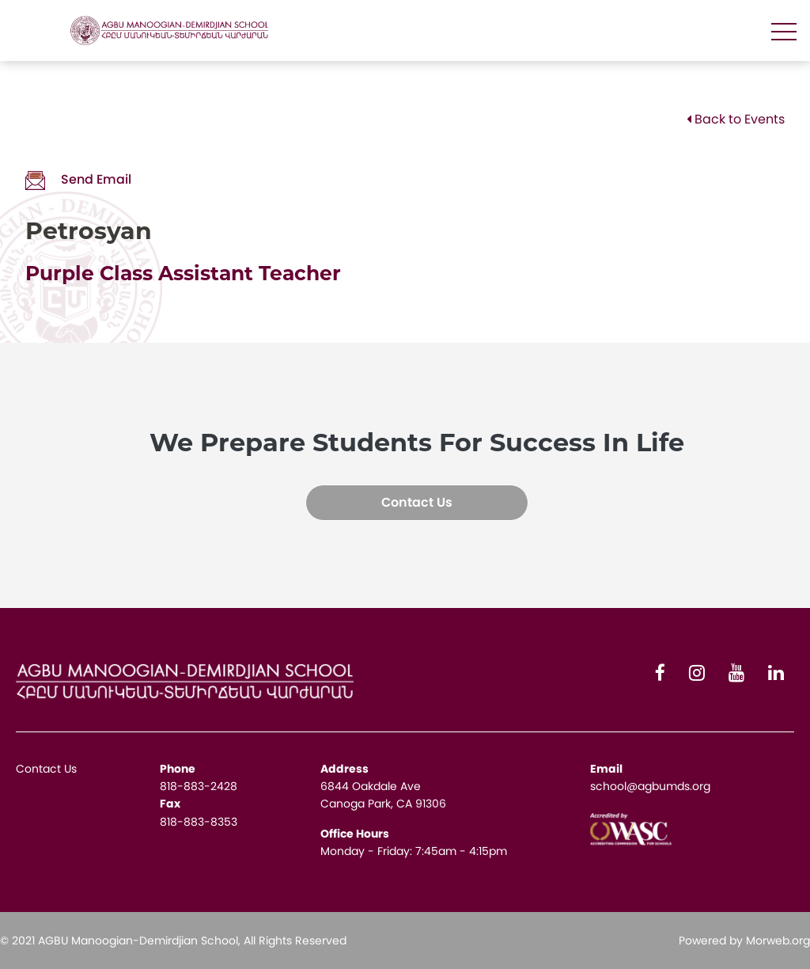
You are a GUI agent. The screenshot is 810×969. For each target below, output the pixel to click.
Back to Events (736, 119)
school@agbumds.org (650, 786)
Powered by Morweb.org (744, 940)
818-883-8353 (198, 822)
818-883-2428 (198, 786)
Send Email (78, 179)
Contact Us (416, 502)
